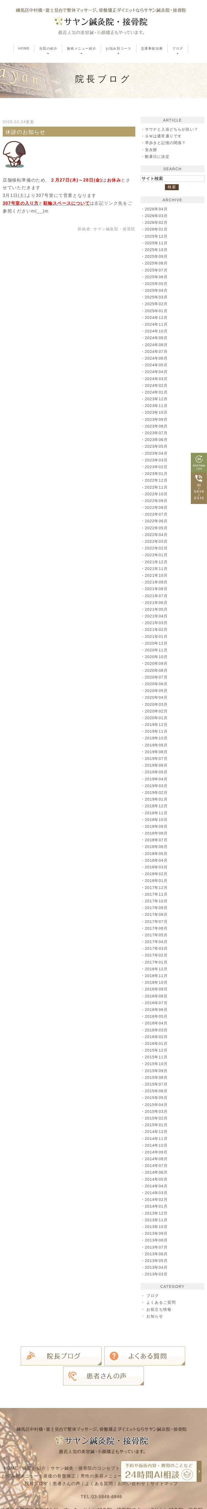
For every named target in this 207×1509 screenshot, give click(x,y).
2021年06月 (157, 602)
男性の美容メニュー (113, 1451)
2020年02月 (157, 711)
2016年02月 (157, 1037)
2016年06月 (157, 1009)
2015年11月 (157, 1057)
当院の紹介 (33, 1443)
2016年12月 (157, 969)
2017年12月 (157, 887)
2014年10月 (157, 1145)
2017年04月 (157, 942)
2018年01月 (157, 880)
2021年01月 (157, 636)
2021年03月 (157, 623)
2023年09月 (157, 419)
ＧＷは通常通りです (164, 136)
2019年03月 (157, 786)
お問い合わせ (144, 1459)
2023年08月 (157, 426)
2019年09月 (157, 745)
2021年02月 (157, 629)
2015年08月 (157, 1077)
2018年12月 (157, 806)
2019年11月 (157, 731)
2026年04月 (157, 209)
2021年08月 (157, 589)
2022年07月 (157, 514)
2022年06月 (157, 521)
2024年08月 (157, 345)
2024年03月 (157, 379)
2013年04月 (157, 1267)
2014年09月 (157, 1152)
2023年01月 (157, 473)
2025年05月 (157, 283)
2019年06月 (157, 765)
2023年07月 (157, 433)
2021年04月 (157, 616)
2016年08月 (157, 996)
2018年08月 (157, 833)
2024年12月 (157, 317)
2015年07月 (157, 1084)
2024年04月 (157, 372)
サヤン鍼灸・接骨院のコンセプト (85, 1443)
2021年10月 (157, 575)
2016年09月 (157, 989)
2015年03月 (157, 1111)
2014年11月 (157, 1138)
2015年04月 (157, 1105)
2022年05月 (157, 528)
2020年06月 (157, 684)
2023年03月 (157, 460)
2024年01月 (157, 392)
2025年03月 (157, 297)
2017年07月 (157, 921)
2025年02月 (157, 304)
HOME (24, 48)
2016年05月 (157, 1016)
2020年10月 (157, 657)
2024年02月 (157, 385)
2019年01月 (157, 799)
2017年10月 (157, 901)
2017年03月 (157, 948)
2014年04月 (157, 1186)
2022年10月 (157, 494)
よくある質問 (111, 1459)
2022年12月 (157, 480)
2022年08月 (157, 507)
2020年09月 (157, 663)
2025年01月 (157, 311)
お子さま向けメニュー (163, 1451)
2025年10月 (157, 250)
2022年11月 (157, 487)
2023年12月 (157, 399)
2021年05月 (157, 609)
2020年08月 (157, 670)
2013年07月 (157, 1247)
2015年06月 (157, 1091)
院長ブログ (47, 1459)
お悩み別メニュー (30, 1451)
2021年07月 (157, 596)
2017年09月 (157, 908)
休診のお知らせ (25, 132)
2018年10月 (157, 820)
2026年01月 (157, 229)
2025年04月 (157, 290)
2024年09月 (157, 338)
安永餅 (151, 150)
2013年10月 (157, 1227)
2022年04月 (157, 535)
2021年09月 (157, 582)
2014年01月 (157, 1206)
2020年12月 (157, 643)
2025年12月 (157, 236)
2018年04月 (157, 860)
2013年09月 (157, 1233)
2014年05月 (157, 1179)
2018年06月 (157, 846)
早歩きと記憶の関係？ (166, 143)
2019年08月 (157, 752)
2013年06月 (157, 1254)
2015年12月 (157, 1050)
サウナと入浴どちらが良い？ (172, 129)
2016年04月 (157, 1023)
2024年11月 (157, 324)
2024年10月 (157, 331)
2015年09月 (157, 1071)
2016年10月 (157, 982)
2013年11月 (157, 1220)
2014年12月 (157, 1131)
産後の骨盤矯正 (70, 1451)
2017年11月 (157, 894)
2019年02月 (157, 792)
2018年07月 (157, 840)
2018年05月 (157, 853)
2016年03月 (157, 1030)
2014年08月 (157, 1159)
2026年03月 (157, 216)
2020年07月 (157, 677)
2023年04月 (157, 453)
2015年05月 (157, 1098)
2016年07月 (157, 1003)
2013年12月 (157, 1213)
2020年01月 (157, 718)
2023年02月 (157, 467)
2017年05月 (157, 935)
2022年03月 (157, 541)
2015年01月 (157, 1125)
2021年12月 (157, 562)
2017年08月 (157, 914)
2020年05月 (157, 691)
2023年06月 (157, 439)
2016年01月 (157, 1043)
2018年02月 (157, 874)
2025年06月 (157, 277)
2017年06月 (157, 928)
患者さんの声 (77, 1459)
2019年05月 (157, 772)
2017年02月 (157, 955)
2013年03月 (157, 1274)
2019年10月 (157, 738)
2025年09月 (157, 256)
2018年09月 (157, 826)
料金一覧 (20, 1459)
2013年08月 (157, 1240)
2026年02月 (157, 222)
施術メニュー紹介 (144, 1443)
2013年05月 (157, 1260)
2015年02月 (157, 1118)
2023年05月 (157, 446)
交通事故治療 (152, 48)
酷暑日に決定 (157, 156)
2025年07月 (157, 270)
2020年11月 (157, 650)
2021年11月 (157, 568)
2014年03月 (157, 1193)
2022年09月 (157, 501)
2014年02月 (157, 1199)
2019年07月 (157, 758)
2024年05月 (157, 365)
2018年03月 (157, 867)
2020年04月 (157, 697)
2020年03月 (157, 704)
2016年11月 (157, 975)
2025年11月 (157, 243)
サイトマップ (177, 1459)
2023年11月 (157, 406)
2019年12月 (157, 724)
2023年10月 (157, 412)
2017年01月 (157, 962)
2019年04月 (157, 779)
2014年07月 (157, 1165)
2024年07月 (157, 351)
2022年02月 (157, 548)
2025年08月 (157, 263)
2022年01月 (157, 555)
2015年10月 (157, 1064)
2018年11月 (157, 813)
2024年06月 (157, 358)
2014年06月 (157, 1172)
